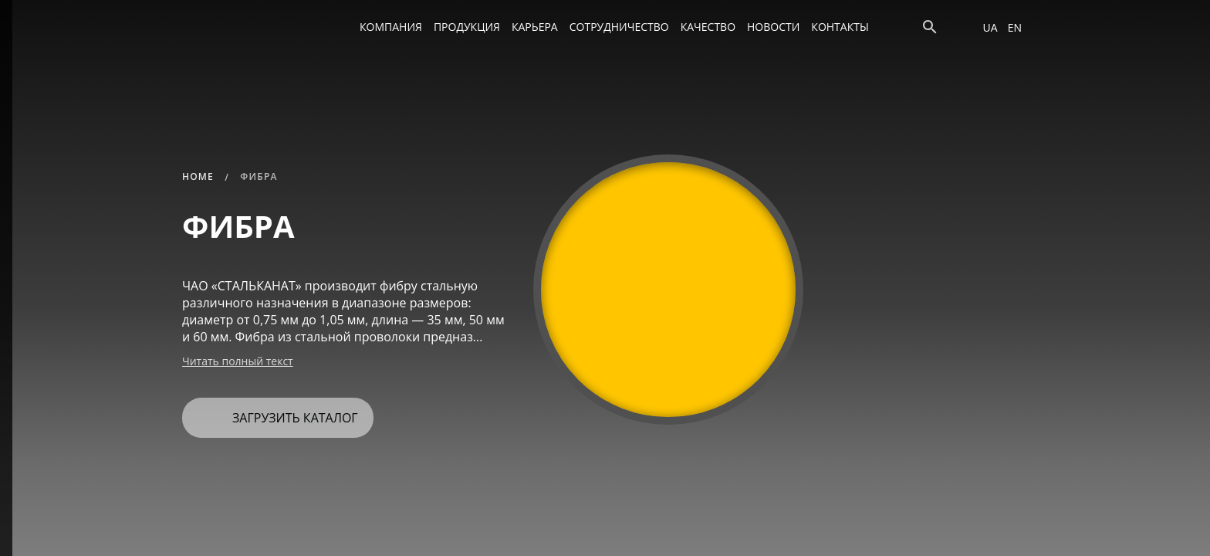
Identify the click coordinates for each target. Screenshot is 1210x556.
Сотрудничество (619, 26)
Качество (708, 26)
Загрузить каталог (276, 412)
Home (198, 176)
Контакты (839, 26)
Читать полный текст (237, 361)
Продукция (467, 26)
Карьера (535, 26)
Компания (391, 26)
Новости (773, 26)
